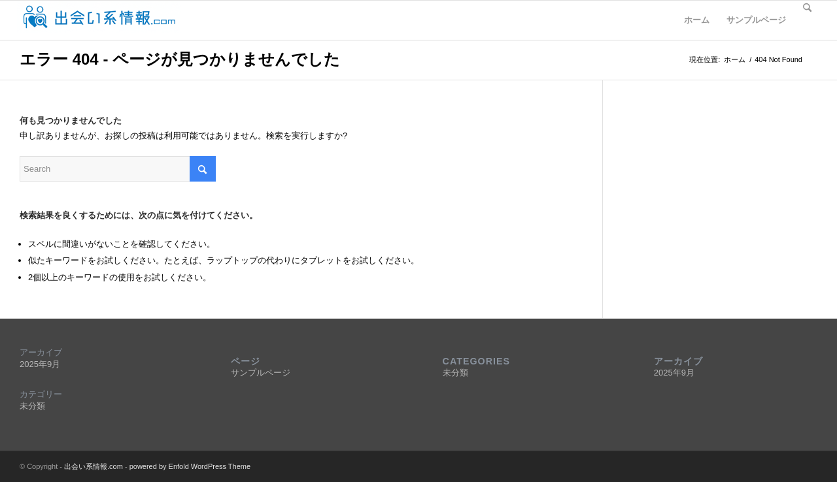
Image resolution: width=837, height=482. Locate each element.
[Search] (807, 20)
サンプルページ (756, 20)
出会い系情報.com (93, 466)
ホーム (696, 20)
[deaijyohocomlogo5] (98, 20)
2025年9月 (40, 364)
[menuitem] (807, 20)
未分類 (32, 406)
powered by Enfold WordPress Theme (189, 466)
